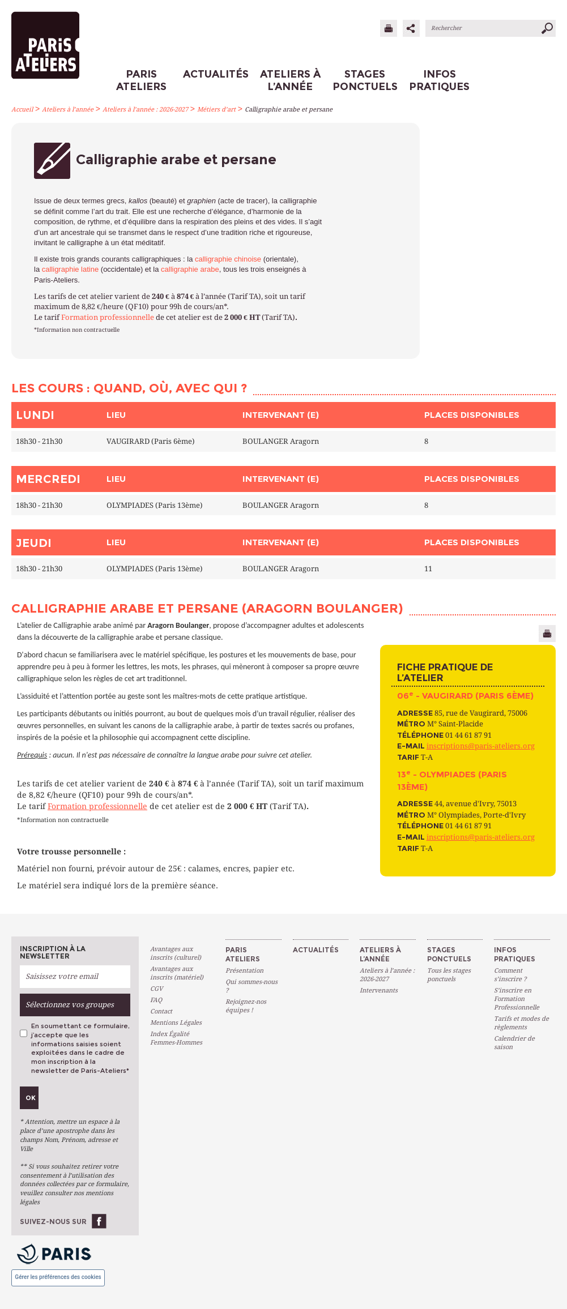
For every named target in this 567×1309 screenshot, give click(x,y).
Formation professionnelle (107, 317)
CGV (156, 989)
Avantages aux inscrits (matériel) (176, 973)
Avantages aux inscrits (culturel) (175, 953)
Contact (161, 1011)
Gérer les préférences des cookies (58, 1277)
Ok (30, 1098)
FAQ (156, 1000)
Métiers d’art (216, 109)
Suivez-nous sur (53, 1221)
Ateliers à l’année (67, 109)
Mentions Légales (176, 1022)
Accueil (22, 109)
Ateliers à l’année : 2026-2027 (145, 109)
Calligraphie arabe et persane (288, 109)
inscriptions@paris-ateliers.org (481, 746)
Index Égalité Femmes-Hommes (176, 1038)
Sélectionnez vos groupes (69, 1004)
